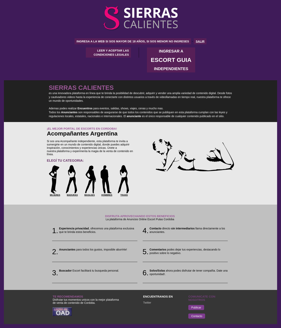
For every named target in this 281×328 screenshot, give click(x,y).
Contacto (196, 316)
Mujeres (55, 195)
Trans (124, 195)
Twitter (147, 302)
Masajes (89, 195)
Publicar (196, 307)
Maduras (72, 195)
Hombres (106, 195)
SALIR (200, 41)
